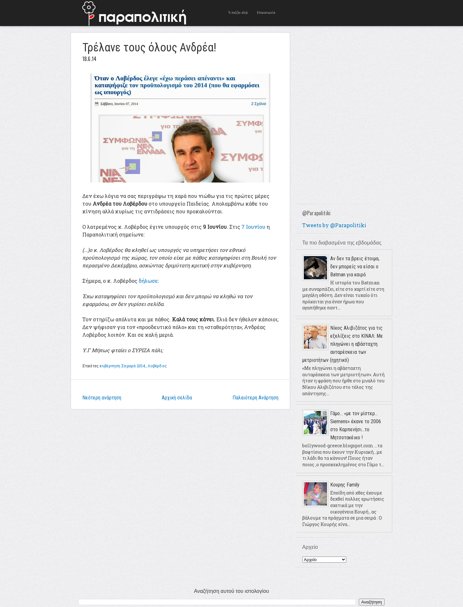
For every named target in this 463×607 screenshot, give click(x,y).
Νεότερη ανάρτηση (101, 398)
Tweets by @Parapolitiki (334, 225)
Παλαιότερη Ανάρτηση (255, 398)
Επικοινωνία (266, 13)
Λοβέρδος (157, 365)
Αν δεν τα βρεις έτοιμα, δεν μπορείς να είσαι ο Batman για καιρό (354, 266)
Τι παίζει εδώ (238, 13)
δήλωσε (148, 280)
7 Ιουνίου (253, 226)
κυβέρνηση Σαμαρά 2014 (123, 365)
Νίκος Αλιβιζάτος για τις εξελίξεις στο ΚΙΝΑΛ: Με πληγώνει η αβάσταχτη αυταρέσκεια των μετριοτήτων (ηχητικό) (342, 344)
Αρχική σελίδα (177, 398)
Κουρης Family (344, 485)
